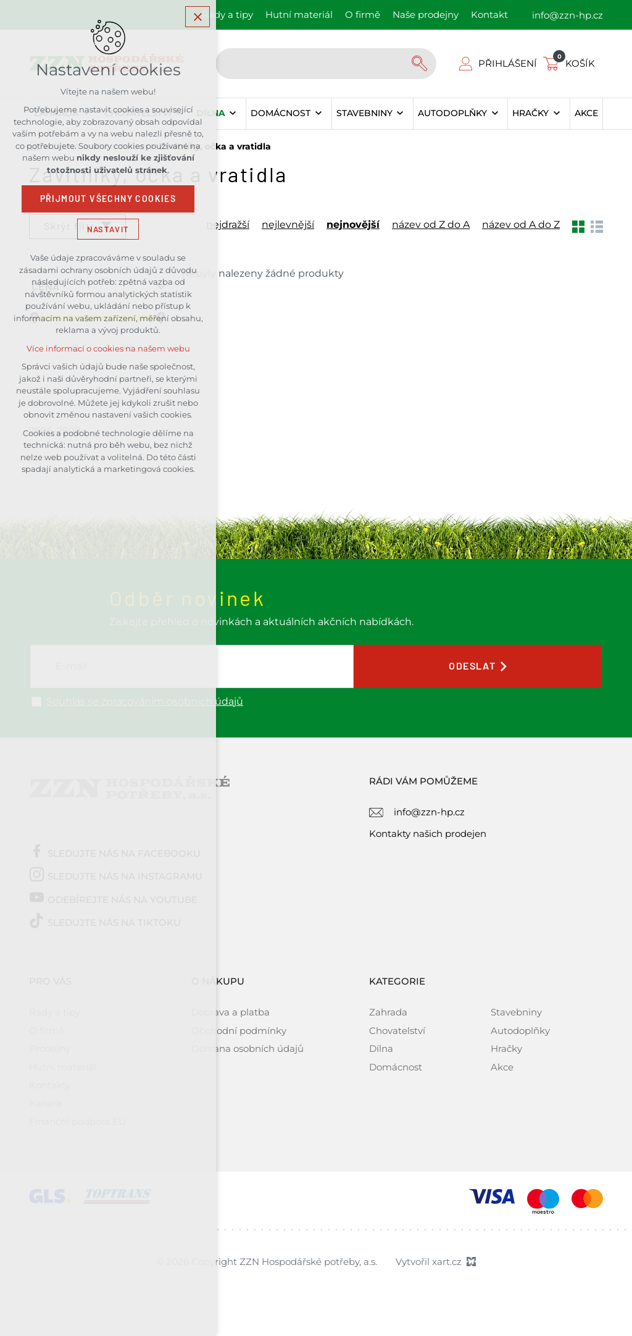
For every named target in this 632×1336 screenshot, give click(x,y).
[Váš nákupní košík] (571, 63)
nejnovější (353, 224)
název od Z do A (431, 224)
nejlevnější (288, 224)
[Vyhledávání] (420, 63)
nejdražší (227, 224)
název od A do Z (521, 224)
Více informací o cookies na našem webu (108, 350)
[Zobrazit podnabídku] (233, 113)
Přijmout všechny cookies (108, 201)
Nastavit (108, 230)
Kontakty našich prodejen (427, 833)
